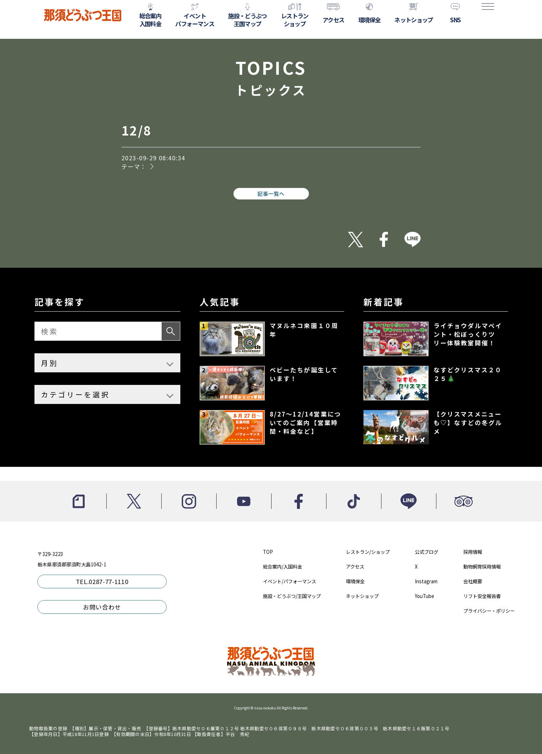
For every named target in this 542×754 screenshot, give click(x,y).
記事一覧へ (271, 193)
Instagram (426, 581)
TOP (268, 551)
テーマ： (134, 166)
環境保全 (355, 581)
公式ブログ (426, 551)
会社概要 (472, 581)
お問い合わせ (102, 607)
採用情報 (472, 551)
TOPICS (271, 76)
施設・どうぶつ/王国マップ (292, 596)
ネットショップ (362, 596)
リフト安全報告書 (482, 596)
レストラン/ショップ (368, 551)
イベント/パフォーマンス (289, 581)
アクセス (355, 566)
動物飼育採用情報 (482, 566)
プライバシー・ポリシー (489, 610)
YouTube (424, 596)
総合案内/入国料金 (282, 566)
